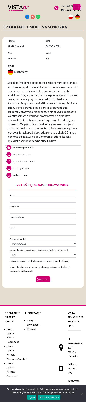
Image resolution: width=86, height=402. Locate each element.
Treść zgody (64, 261)
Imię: (12, 195)
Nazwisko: (14, 206)
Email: (12, 228)
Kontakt (31, 328)
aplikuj (43, 279)
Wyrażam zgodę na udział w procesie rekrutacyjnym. (40, 261)
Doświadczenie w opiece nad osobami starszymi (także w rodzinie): (39, 250)
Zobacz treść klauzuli (21, 270)
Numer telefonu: (17, 217)
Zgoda (32, 397)
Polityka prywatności (49, 397)
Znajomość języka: (18, 239)
